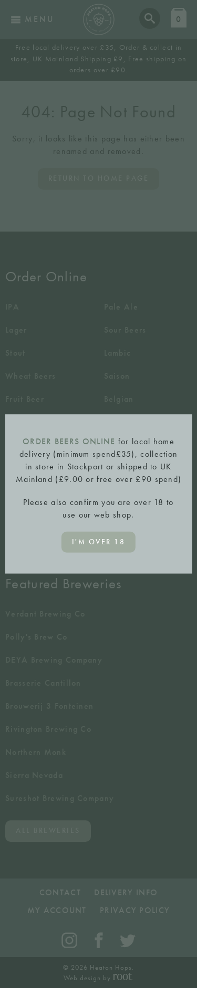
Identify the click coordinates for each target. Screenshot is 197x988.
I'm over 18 (99, 541)
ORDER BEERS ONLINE (69, 441)
